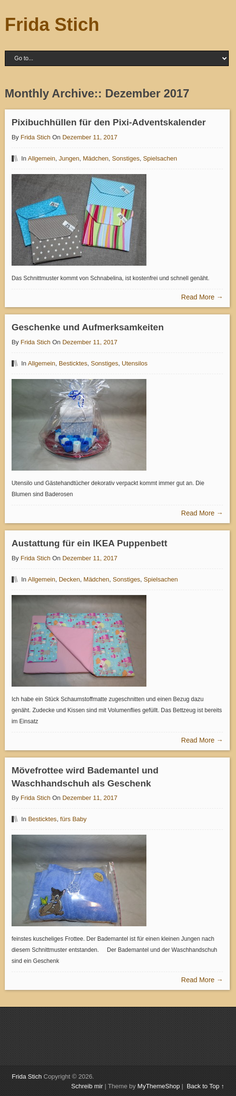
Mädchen (95, 158)
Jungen (69, 158)
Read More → (202, 297)
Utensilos (134, 363)
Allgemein (41, 158)
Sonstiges (126, 158)
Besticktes (73, 363)
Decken (69, 579)
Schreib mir (87, 1086)
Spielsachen (160, 158)
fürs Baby (73, 819)
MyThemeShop (158, 1086)
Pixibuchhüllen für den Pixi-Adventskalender (109, 122)
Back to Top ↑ (205, 1086)
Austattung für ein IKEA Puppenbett (89, 543)
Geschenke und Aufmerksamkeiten (88, 327)
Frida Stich (52, 24)
